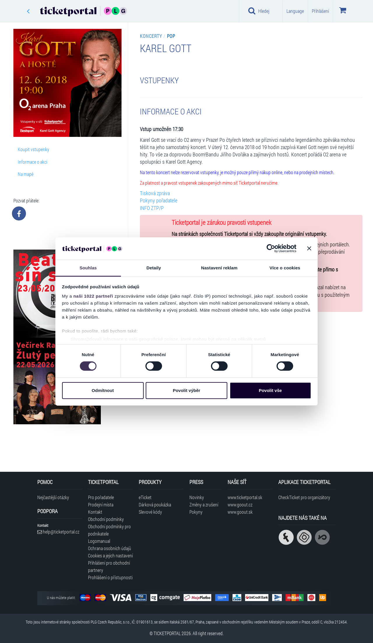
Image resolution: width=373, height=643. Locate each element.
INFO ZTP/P (152, 208)
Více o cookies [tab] (285, 267)
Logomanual (99, 541)
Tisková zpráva (155, 193)
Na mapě (26, 174)
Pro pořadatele (101, 497)
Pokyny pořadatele (158, 200)
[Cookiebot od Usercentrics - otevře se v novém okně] (270, 248)
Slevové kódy (150, 512)
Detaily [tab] (154, 267)
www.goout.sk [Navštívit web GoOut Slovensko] (240, 512)
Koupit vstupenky (33, 149)
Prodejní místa (100, 504)
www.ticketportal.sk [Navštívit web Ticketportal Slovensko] (245, 497)
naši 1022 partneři (93, 296)
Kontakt (95, 512)
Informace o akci (32, 162)
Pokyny (196, 512)
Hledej (258, 11)
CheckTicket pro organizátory (304, 497)
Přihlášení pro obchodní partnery (109, 566)
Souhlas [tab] (88, 267)
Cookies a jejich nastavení (110, 555)
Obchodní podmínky (106, 519)
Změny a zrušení (203, 504)
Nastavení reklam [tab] (219, 267)
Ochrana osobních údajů (109, 548)
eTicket (145, 497)
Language (295, 11)
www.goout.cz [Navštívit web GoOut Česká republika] (240, 504)
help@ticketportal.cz (58, 532)
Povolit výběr (186, 390)
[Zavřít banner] (309, 248)
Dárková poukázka (155, 504)
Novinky (196, 497)
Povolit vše (270, 390)
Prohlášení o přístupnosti (110, 577)
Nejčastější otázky (53, 497)
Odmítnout (103, 390)
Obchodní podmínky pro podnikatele (109, 530)
